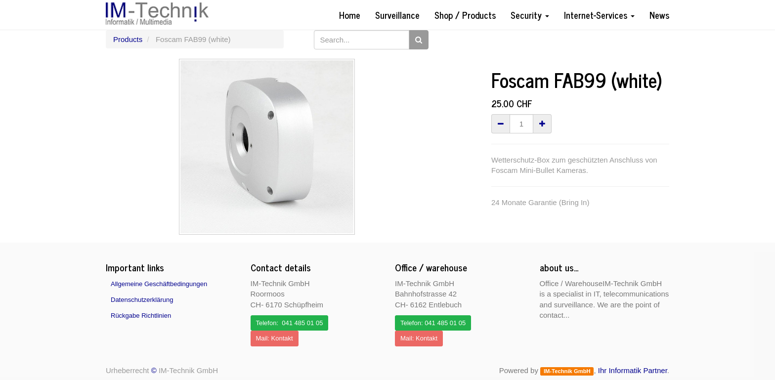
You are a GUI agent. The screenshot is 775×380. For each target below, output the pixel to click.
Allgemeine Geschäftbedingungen (159, 284)
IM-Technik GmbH (567, 371)
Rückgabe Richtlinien (141, 315)
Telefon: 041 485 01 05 (289, 323)
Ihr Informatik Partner (632, 370)
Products (127, 39)
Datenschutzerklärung (142, 299)
